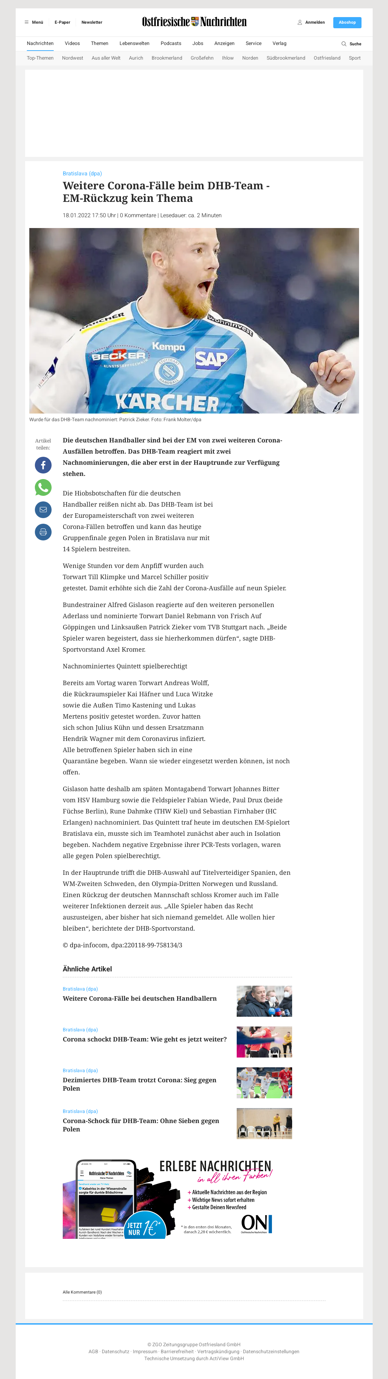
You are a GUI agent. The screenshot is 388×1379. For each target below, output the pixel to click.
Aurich (136, 58)
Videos (72, 43)
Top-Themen (40, 58)
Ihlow (228, 58)
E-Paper (62, 22)
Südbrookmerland (286, 58)
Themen (99, 43)
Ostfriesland (327, 58)
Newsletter (92, 22)
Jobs (197, 43)
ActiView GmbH (227, 1358)
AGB (93, 1351)
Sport (355, 58)
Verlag (280, 43)
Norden (250, 58)
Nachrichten (40, 43)
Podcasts (171, 43)
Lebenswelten (135, 43)
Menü (33, 22)
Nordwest (72, 58)
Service (253, 43)
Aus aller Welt (106, 58)
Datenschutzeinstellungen (271, 1351)
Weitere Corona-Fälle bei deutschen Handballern (140, 998)
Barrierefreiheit (177, 1351)
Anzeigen (224, 43)
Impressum (145, 1351)
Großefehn (202, 58)
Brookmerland (167, 58)
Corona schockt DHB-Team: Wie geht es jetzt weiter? (145, 1039)
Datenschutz (115, 1351)
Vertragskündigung (218, 1351)
